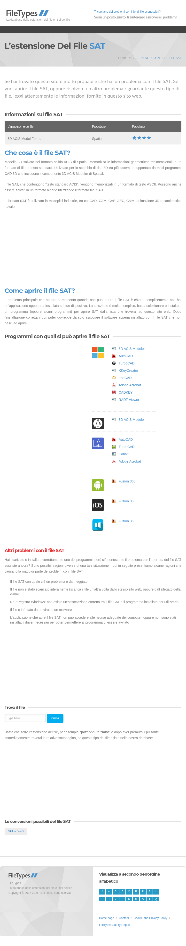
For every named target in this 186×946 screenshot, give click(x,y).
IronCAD (125, 378)
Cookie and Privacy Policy (150, 918)
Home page (127, 58)
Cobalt (123, 454)
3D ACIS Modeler (132, 349)
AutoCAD (126, 356)
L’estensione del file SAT (161, 58)
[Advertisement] (93, 248)
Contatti (124, 918)
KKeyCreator (128, 370)
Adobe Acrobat (130, 385)
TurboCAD (127, 363)
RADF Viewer (129, 400)
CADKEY (126, 392)
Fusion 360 (127, 481)
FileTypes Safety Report (114, 925)
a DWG (16, 831)
